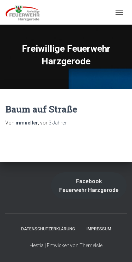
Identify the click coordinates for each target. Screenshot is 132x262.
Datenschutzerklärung (48, 228)
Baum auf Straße (41, 109)
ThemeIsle (91, 245)
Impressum (99, 228)
